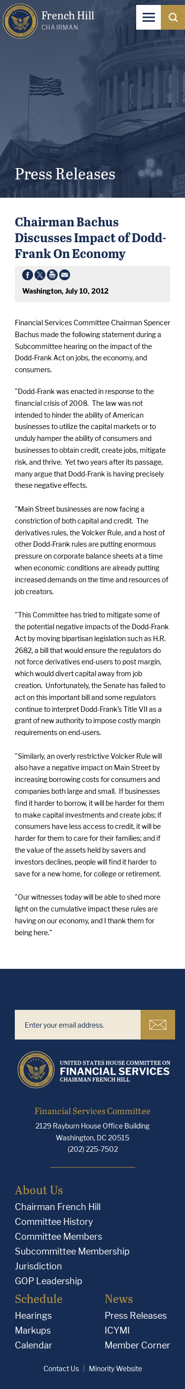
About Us (39, 1189)
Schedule (39, 1298)
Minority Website (115, 1368)
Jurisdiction (38, 1266)
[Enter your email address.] (78, 1025)
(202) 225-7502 (93, 1149)
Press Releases (136, 1315)
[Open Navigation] (148, 17)
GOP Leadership (48, 1281)
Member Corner (137, 1345)
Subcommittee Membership (72, 1251)
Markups (33, 1330)
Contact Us (61, 1368)
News (119, 1298)
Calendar (33, 1345)
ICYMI (117, 1330)
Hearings (33, 1315)
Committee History (54, 1221)
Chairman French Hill (58, 1207)
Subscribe (157, 1025)
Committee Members (58, 1236)
